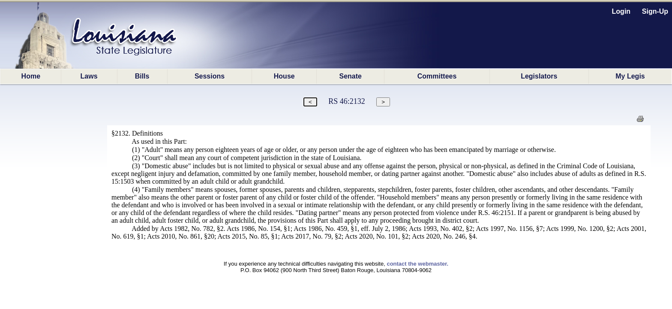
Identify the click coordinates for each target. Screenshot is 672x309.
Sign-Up (655, 11)
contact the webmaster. (417, 264)
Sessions (210, 76)
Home (30, 76)
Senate (350, 76)
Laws (89, 76)
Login (621, 11)
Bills (142, 76)
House (284, 76)
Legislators (539, 76)
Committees (437, 76)
